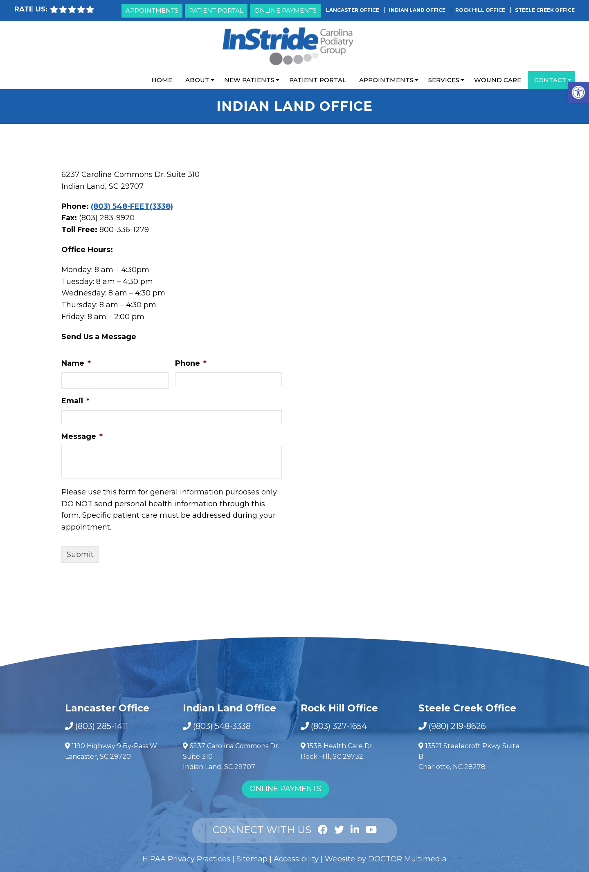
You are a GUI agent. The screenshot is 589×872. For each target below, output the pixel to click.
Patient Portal (216, 10)
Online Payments (285, 10)
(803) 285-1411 (101, 726)
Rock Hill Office (480, 10)
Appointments (152, 10)
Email (75, 400)
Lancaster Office (353, 10)
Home (161, 80)
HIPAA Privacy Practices (186, 858)
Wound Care (497, 80)
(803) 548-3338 (222, 726)
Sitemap (252, 858)
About (197, 80)
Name (76, 363)
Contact (550, 80)
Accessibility (296, 858)
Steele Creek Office (545, 10)
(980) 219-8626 (457, 726)
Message (82, 436)
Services (443, 80)
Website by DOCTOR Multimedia (386, 858)
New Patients (249, 80)
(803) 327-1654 (339, 726)
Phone (191, 363)
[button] (578, 92)
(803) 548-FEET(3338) (132, 206)
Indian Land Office (418, 10)
